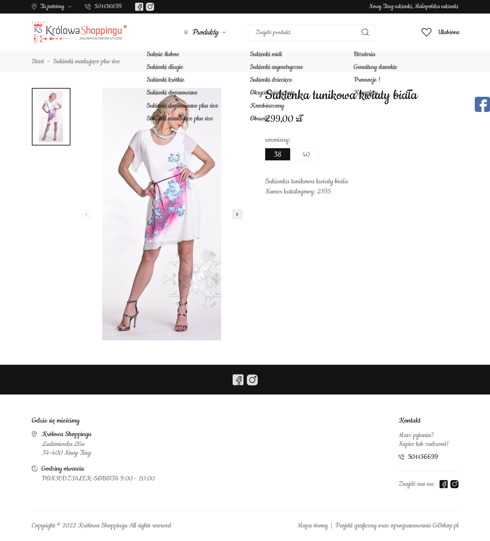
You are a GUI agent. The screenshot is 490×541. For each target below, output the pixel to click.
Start (38, 62)
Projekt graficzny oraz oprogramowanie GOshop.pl (397, 525)
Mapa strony (312, 525)
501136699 (108, 6)
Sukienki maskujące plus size (86, 62)
